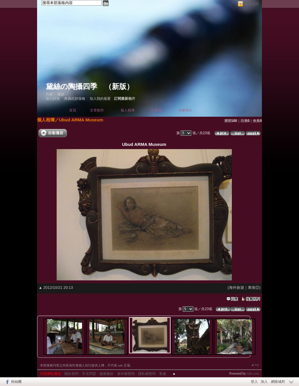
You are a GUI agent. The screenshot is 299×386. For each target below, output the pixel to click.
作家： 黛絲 (55, 94)
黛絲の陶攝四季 (71, 86)
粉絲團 (16, 382)
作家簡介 (185, 110)
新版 (119, 86)
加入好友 (53, 99)
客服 (162, 374)
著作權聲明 (126, 374)
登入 (254, 382)
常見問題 (89, 374)
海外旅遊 (236, 287)
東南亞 (253, 287)
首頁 (72, 110)
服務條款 (107, 374)
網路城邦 (251, 4)
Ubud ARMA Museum (81, 119)
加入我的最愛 (100, 99)
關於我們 (72, 374)
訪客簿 (156, 110)
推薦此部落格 (74, 99)
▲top (255, 365)
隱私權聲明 (147, 374)
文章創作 (97, 110)
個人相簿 (128, 110)
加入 (264, 382)
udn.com (253, 373)
